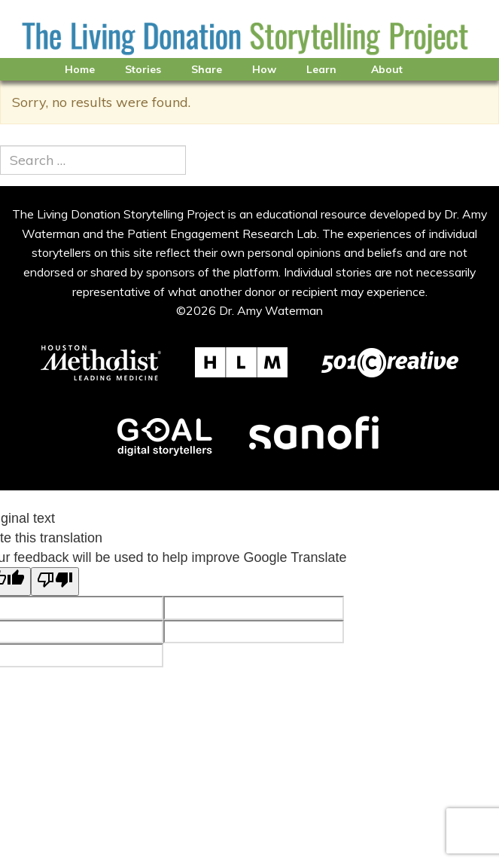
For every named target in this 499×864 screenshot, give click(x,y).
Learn (321, 69)
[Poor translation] (55, 581)
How (264, 69)
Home (80, 69)
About (387, 69)
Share (206, 69)
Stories (143, 69)
